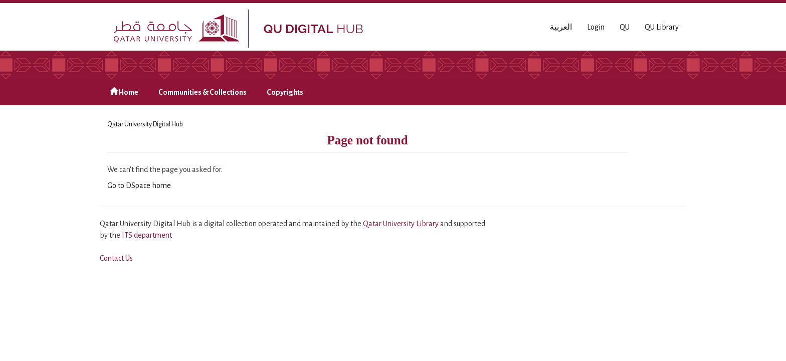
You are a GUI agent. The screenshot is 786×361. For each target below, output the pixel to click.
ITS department (147, 235)
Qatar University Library (401, 224)
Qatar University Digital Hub (145, 124)
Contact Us (116, 258)
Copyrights (285, 92)
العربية (561, 27)
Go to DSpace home (139, 186)
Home (124, 92)
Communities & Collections (202, 92)
